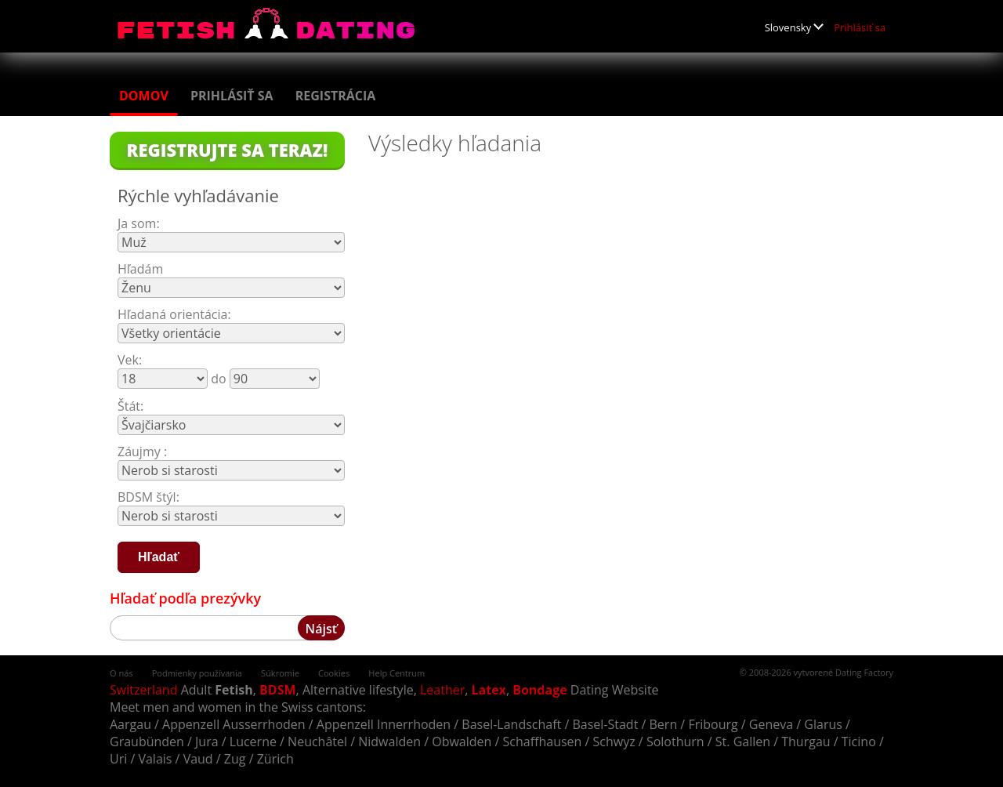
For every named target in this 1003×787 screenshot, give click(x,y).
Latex (489, 689)
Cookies (333, 673)
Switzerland (143, 689)
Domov (143, 95)
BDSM (277, 689)
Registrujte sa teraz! (227, 149)
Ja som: (139, 223)
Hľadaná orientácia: (174, 314)
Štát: (130, 406)
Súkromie (280, 673)
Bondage (539, 689)
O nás (121, 673)
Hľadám (140, 268)
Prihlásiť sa (859, 27)
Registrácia (335, 95)
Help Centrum (396, 673)
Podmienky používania (197, 673)
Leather (442, 689)
